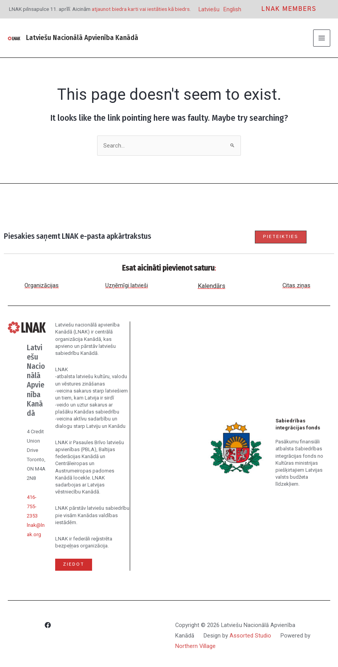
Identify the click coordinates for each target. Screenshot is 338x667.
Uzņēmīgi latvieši (126, 285)
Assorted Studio (250, 635)
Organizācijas (41, 285)
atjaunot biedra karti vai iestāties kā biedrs (141, 9)
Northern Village (195, 646)
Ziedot (73, 564)
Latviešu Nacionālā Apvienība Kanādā (82, 37)
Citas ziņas (296, 285)
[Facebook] (47, 626)
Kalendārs (211, 286)
